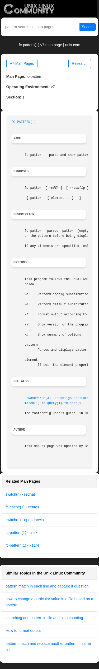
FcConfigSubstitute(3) (74, 398)
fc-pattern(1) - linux (21, 532)
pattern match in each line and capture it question (47, 586)
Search (87, 27)
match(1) (32, 403)
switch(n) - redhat (20, 494)
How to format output (23, 630)
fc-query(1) (51, 403)
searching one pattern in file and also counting (44, 618)
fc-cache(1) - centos (22, 507)
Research (80, 63)
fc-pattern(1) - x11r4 (22, 545)
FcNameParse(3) (38, 398)
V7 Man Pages (22, 63)
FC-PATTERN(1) (23, 122)
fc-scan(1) (73, 403)
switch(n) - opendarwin (25, 520)
